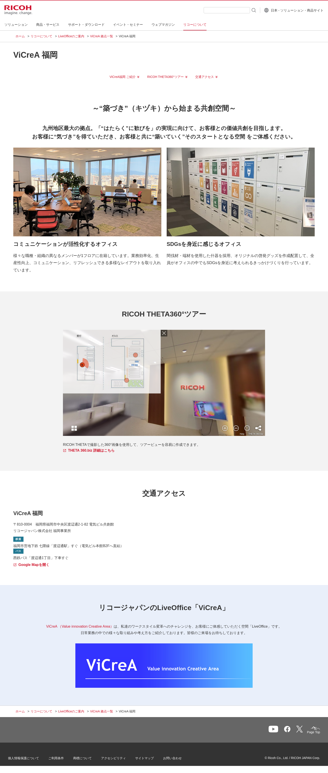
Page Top (305, 733)
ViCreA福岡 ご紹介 (122, 77)
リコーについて (41, 36)
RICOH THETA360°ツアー (165, 77)
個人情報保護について (31, 759)
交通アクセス (204, 77)
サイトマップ (152, 759)
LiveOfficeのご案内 (71, 36)
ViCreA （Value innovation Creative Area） (79, 626)
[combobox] (216, 10)
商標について (90, 759)
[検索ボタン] (242, 10)
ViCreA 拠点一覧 (101, 36)
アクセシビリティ (121, 759)
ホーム (20, 36)
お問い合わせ (180, 759)
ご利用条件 (63, 759)
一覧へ (289, 732)
